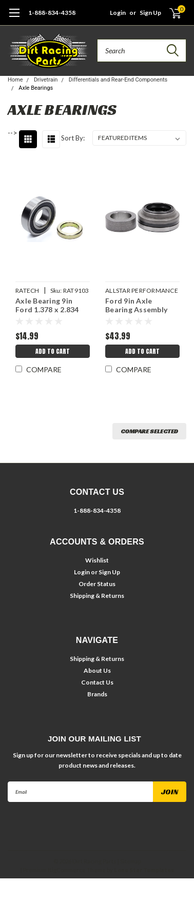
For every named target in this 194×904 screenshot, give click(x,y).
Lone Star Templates (144, 870)
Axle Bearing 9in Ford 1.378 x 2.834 (47, 305)
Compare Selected (149, 431)
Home (15, 79)
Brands (97, 694)
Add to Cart (52, 351)
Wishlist (97, 560)
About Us (97, 670)
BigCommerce (67, 870)
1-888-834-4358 (51, 12)
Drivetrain (46, 79)
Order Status (97, 584)
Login (118, 12)
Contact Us (97, 682)
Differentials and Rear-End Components (118, 79)
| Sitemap (129, 861)
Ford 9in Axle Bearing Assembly (136, 305)
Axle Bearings (35, 88)
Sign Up (150, 12)
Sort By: (73, 138)
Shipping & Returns (97, 595)
